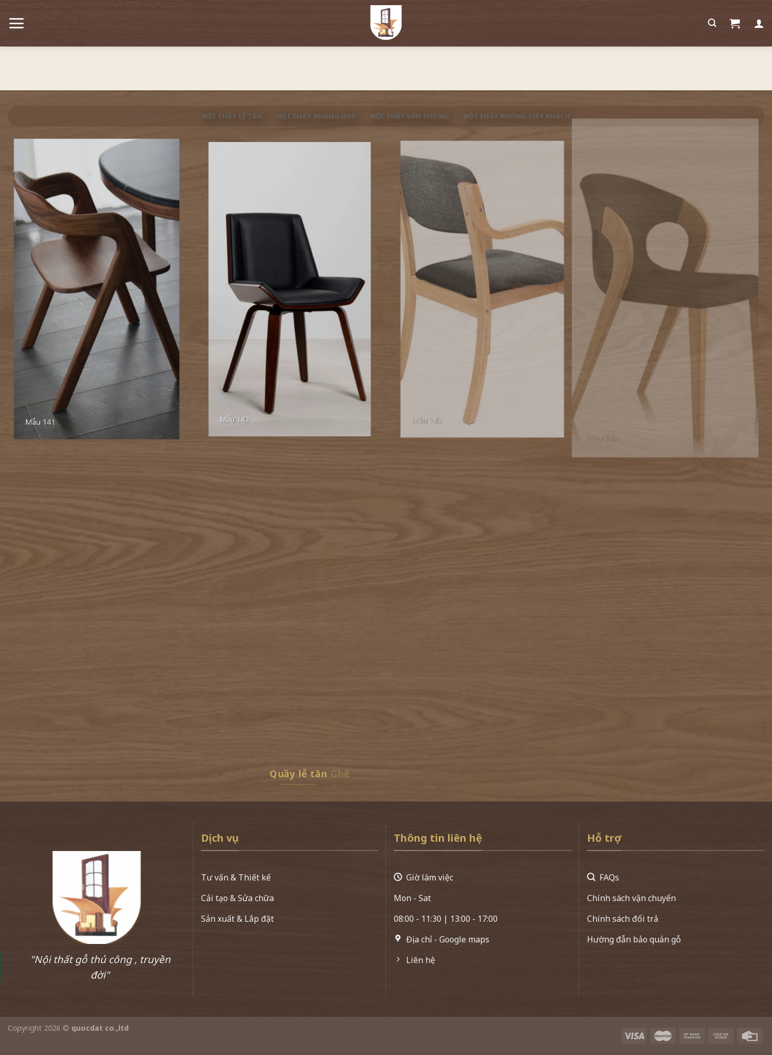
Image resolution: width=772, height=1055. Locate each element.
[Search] (712, 19)
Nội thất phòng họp (316, 116)
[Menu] (16, 18)
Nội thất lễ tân (232, 116)
